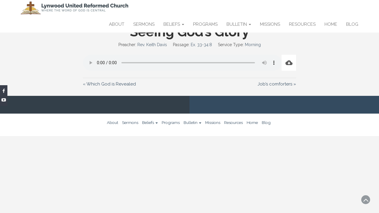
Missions (270, 24)
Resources (302, 24)
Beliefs (173, 24)
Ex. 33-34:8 (201, 44)
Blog (352, 24)
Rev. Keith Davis (152, 44)
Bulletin (239, 24)
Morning (253, 44)
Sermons (144, 24)
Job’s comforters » (277, 84)
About (116, 24)
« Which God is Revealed (109, 84)
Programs (205, 24)
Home (331, 24)
